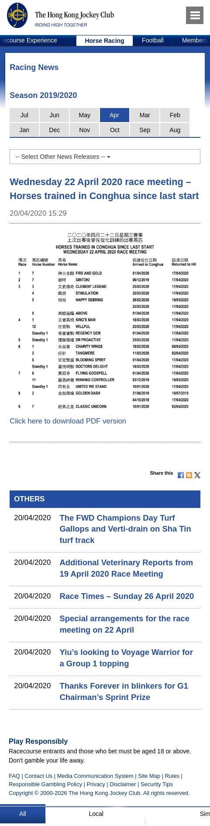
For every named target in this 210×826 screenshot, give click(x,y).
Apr (114, 115)
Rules (173, 776)
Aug (174, 129)
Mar (145, 115)
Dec (54, 129)
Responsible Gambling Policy (45, 784)
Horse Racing (104, 40)
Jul (24, 115)
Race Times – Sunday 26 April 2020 (126, 596)
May (84, 115)
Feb (175, 115)
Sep (144, 129)
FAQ (14, 776)
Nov (84, 129)
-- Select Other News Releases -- (62, 156)
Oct (115, 129)
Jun (55, 115)
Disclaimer (123, 784)
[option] (104, 40)
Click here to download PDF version (68, 421)
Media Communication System (95, 776)
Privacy (95, 784)
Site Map (149, 776)
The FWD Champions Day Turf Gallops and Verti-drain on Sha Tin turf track (125, 529)
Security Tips (157, 784)
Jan (25, 129)
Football (153, 40)
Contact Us (38, 776)
